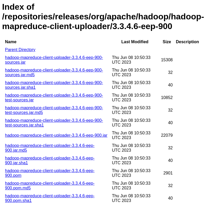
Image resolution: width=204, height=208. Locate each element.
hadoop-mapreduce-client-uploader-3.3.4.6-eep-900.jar (56, 135)
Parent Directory (20, 49)
